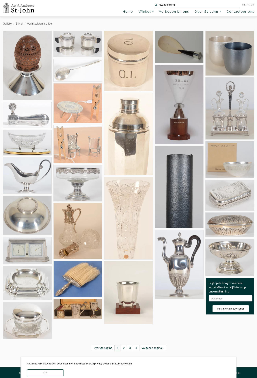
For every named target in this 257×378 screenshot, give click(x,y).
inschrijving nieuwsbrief (230, 308)
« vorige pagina (103, 347)
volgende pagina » (153, 347)
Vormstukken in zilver (40, 23)
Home (128, 11)
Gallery (7, 23)
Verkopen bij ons (174, 11)
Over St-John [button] (208, 11)
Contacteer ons (240, 11)
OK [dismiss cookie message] (45, 372)
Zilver (19, 23)
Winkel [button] (146, 11)
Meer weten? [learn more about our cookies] (125, 363)
